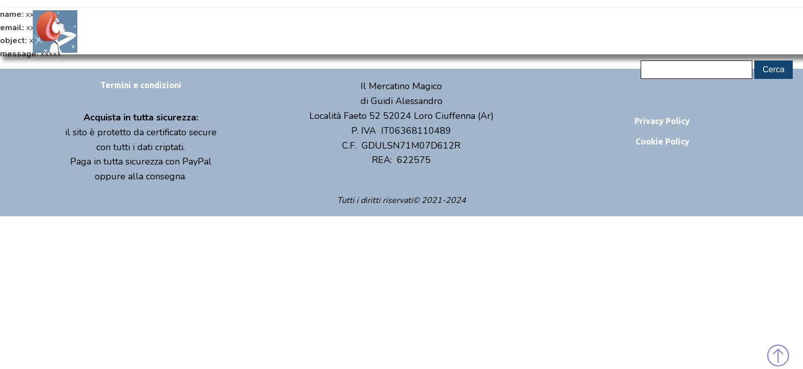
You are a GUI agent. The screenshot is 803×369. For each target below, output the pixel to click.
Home (234, 31)
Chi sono (320, 31)
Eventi (491, 31)
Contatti (577, 31)
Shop (406, 31)
